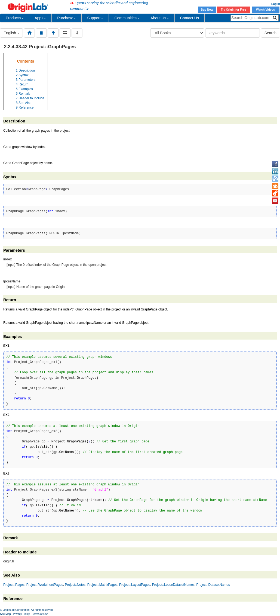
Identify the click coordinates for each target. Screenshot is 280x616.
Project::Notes (75, 585)
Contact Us (189, 18)
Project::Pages (13, 585)
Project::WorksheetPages (44, 585)
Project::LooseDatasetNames (173, 585)
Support (95, 18)
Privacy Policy (21, 613)
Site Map (5, 613)
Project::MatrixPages (102, 585)
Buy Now (207, 9)
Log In (275, 3)
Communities (126, 18)
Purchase (66, 18)
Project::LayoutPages (134, 585)
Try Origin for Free (233, 9)
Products (14, 18)
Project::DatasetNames (213, 585)
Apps (40, 18)
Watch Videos (266, 9)
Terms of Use (40, 613)
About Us (159, 18)
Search (270, 33)
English (11, 33)
